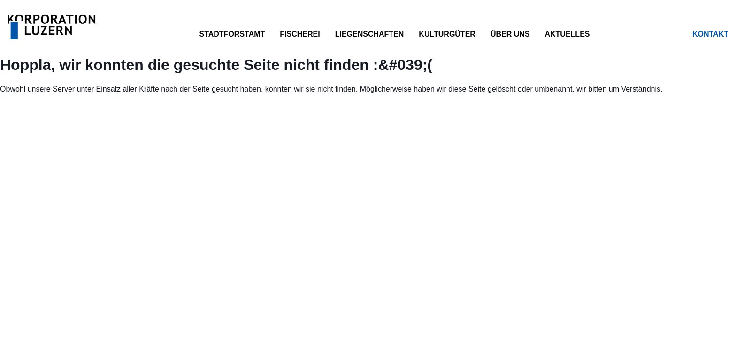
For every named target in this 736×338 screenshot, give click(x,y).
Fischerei (300, 34)
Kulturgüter (447, 34)
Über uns (510, 34)
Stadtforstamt (232, 34)
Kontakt (710, 34)
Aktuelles (567, 34)
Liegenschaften (369, 34)
